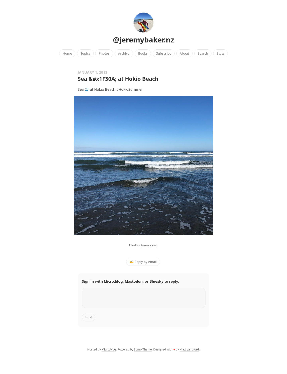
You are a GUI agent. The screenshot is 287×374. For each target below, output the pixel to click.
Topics (85, 53)
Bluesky (156, 281)
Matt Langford (189, 352)
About (184, 53)
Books (142, 53)
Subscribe (163, 53)
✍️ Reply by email (143, 262)
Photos (104, 53)
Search (203, 53)
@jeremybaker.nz (143, 40)
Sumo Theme (143, 352)
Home (67, 53)
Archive (123, 53)
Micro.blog (113, 281)
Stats (220, 53)
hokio (145, 245)
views (153, 245)
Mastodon (134, 281)
